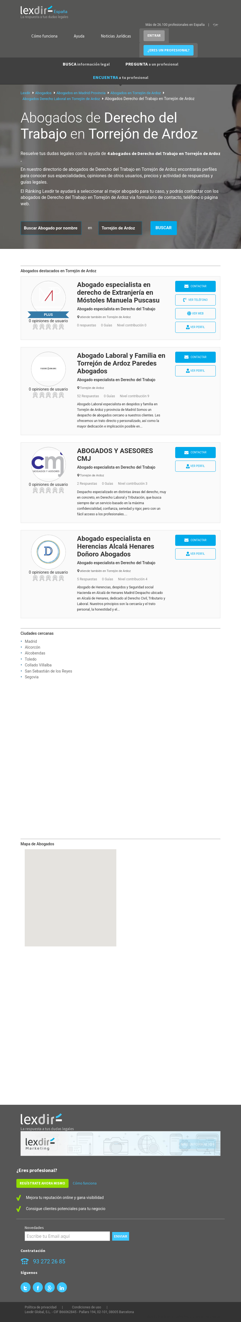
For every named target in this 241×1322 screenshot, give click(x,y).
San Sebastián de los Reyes (48, 671)
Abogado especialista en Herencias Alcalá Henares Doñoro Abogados (115, 546)
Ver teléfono (195, 300)
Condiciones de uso (86, 1307)
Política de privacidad (40, 1307)
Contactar (195, 286)
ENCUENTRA (120, 77)
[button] (70, 893)
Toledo (30, 659)
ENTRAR (154, 35)
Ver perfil (195, 327)
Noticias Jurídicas (116, 36)
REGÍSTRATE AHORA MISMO (42, 1183)
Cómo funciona (44, 36)
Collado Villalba (38, 665)
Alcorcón (32, 647)
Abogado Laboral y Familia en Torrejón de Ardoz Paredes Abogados (121, 363)
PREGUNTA (151, 64)
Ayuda (79, 36)
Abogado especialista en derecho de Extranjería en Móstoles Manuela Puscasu (118, 292)
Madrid (31, 641)
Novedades (34, 1227)
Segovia (31, 677)
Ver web (195, 313)
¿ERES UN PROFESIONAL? (168, 50)
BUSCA (86, 64)
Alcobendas (35, 653)
